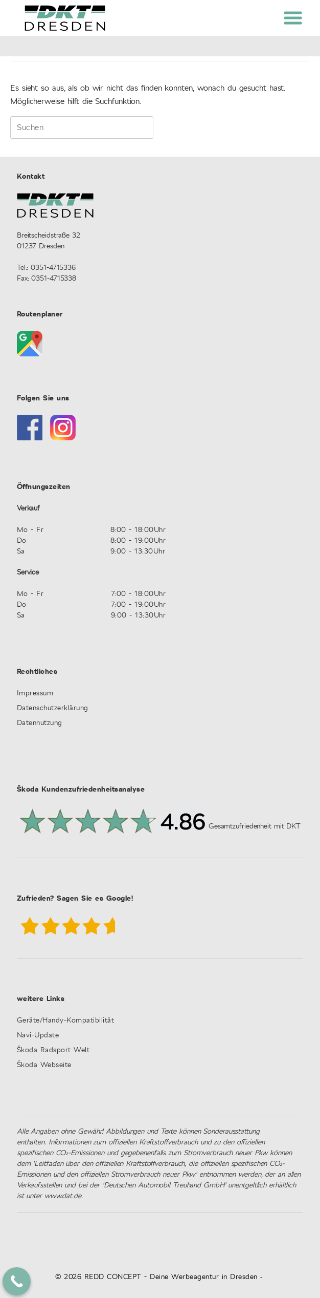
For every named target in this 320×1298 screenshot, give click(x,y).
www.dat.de (62, 1196)
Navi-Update (38, 1035)
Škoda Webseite (44, 1065)
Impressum (35, 693)
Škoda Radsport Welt (53, 1050)
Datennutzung (39, 723)
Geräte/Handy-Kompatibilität (66, 1020)
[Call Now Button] (17, 1281)
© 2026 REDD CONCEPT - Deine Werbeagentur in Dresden (156, 1277)
